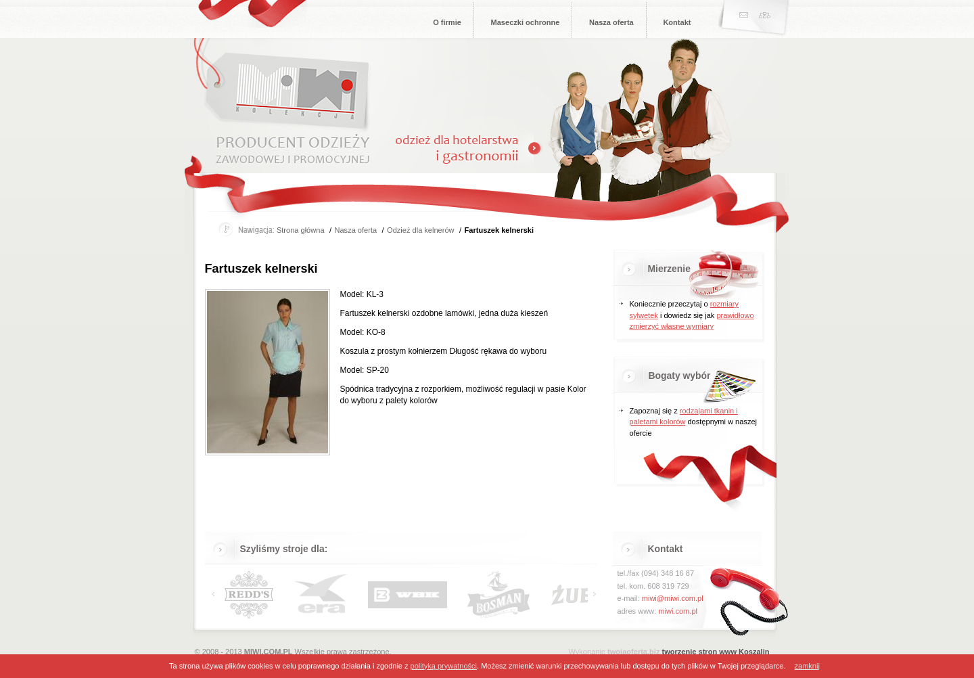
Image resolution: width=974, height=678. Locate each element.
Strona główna (301, 230)
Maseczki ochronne (525, 22)
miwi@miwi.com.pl (672, 598)
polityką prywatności (444, 666)
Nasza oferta (611, 22)
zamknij (807, 666)
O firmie (447, 22)
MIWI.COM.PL (268, 652)
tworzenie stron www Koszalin (716, 652)
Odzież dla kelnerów (420, 230)
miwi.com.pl (677, 611)
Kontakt (677, 22)
